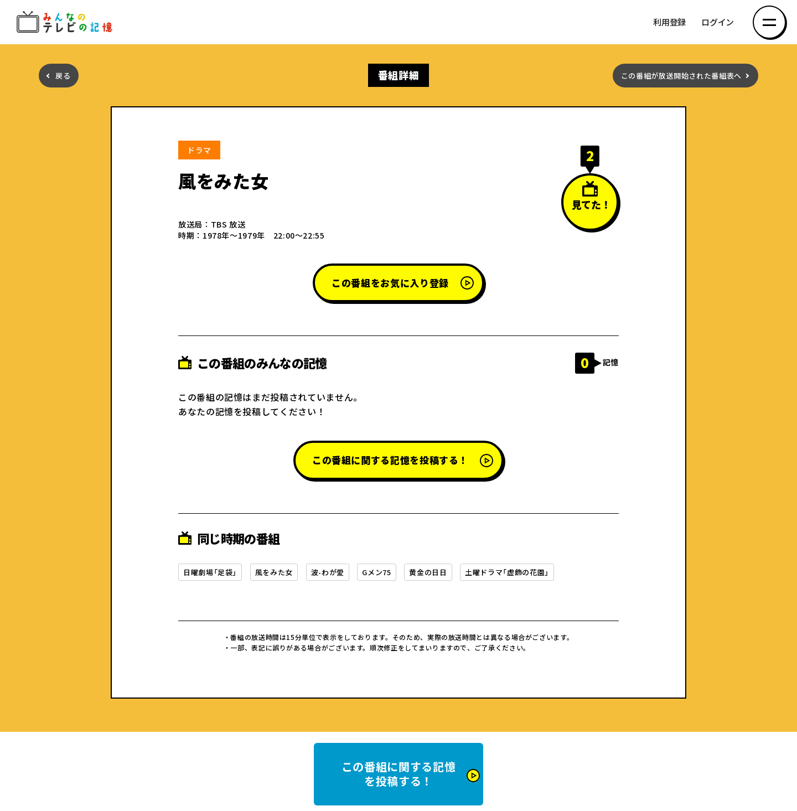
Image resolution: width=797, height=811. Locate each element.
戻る (62, 75)
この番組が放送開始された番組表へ (681, 75)
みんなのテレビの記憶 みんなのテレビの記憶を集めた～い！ (66, 22)
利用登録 (669, 22)
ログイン (717, 22)
